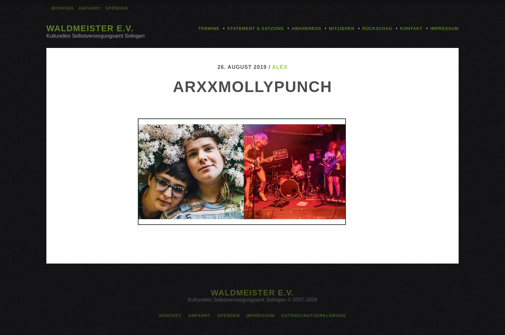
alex (280, 67)
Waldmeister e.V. (90, 28)
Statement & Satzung (255, 28)
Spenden (116, 8)
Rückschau (377, 28)
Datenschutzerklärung (313, 315)
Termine (209, 28)
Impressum (444, 28)
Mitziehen (342, 28)
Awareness (306, 28)
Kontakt (411, 28)
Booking (63, 8)
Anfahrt (90, 8)
